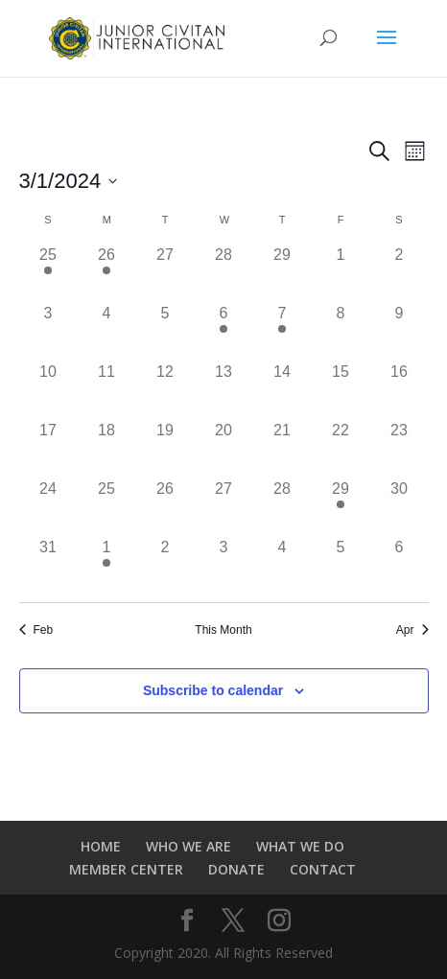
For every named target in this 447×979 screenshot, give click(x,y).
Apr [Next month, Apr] (412, 630)
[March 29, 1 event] (341, 507)
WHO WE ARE (188, 846)
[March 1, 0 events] (341, 273)
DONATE (236, 869)
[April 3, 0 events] (224, 565)
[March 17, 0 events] (48, 448)
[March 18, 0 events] (107, 448)
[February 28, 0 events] (224, 273)
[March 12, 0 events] (165, 390)
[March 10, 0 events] (48, 390)
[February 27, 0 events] (165, 273)
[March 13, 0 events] (224, 390)
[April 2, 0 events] (165, 565)
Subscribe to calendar (213, 690)
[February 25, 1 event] (48, 273)
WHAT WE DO (300, 846)
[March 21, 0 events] (282, 448)
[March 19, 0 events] (165, 448)
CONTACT (323, 869)
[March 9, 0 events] (399, 331)
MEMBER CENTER (126, 869)
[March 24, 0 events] (48, 507)
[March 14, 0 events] (282, 390)
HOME (101, 846)
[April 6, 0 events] (399, 565)
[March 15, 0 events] (341, 390)
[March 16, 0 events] (399, 390)
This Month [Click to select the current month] (223, 630)
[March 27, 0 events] (224, 507)
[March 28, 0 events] (282, 507)
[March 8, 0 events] (341, 331)
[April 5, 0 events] (341, 565)
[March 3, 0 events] (48, 331)
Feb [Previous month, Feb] (36, 630)
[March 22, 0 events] (341, 448)
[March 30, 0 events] (399, 507)
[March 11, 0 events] (107, 390)
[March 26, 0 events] (165, 507)
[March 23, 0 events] (399, 448)
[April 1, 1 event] (107, 565)
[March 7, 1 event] (282, 331)
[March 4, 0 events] (107, 331)
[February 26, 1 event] (107, 273)
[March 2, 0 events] (399, 273)
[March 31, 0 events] (48, 565)
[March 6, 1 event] (224, 331)
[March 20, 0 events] (224, 448)
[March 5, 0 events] (165, 331)
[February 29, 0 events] (282, 273)
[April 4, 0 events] (282, 565)
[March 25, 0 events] (107, 507)
